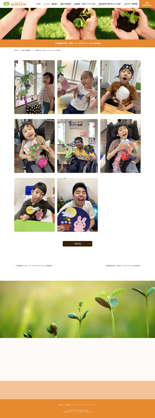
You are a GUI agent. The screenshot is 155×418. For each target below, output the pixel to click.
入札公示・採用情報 (131, 4)
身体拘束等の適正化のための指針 (109, 4)
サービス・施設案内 (50, 4)
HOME (37, 4)
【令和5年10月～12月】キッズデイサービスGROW (122, 266)
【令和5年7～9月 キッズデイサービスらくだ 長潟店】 (34, 266)
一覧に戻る (77, 244)
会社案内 (67, 405)
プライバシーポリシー (79, 405)
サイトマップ (92, 405)
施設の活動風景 (65, 4)
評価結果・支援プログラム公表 (84, 4)
